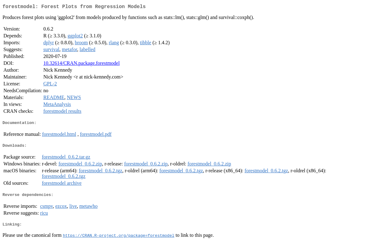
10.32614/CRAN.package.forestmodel (81, 64)
